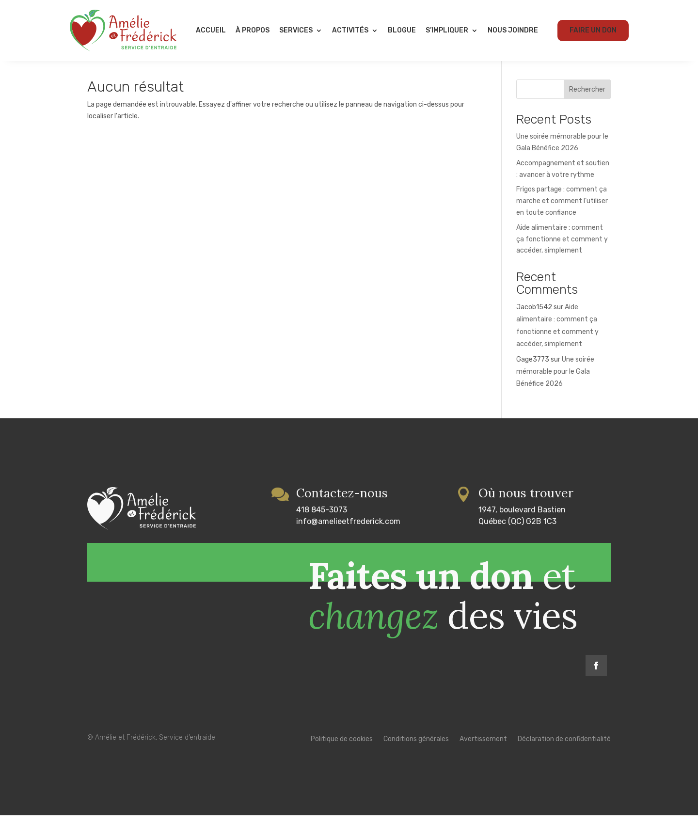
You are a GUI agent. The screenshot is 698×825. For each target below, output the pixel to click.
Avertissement (483, 749)
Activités (350, 30)
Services (296, 30)
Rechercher (587, 99)
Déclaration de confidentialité (564, 749)
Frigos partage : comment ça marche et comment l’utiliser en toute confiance (562, 210)
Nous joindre (513, 30)
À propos (253, 30)
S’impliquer (447, 30)
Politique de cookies (342, 749)
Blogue (402, 30)
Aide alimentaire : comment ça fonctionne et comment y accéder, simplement (562, 249)
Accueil (211, 30)
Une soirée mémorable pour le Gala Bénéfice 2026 (555, 381)
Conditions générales (416, 749)
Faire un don (593, 30)
